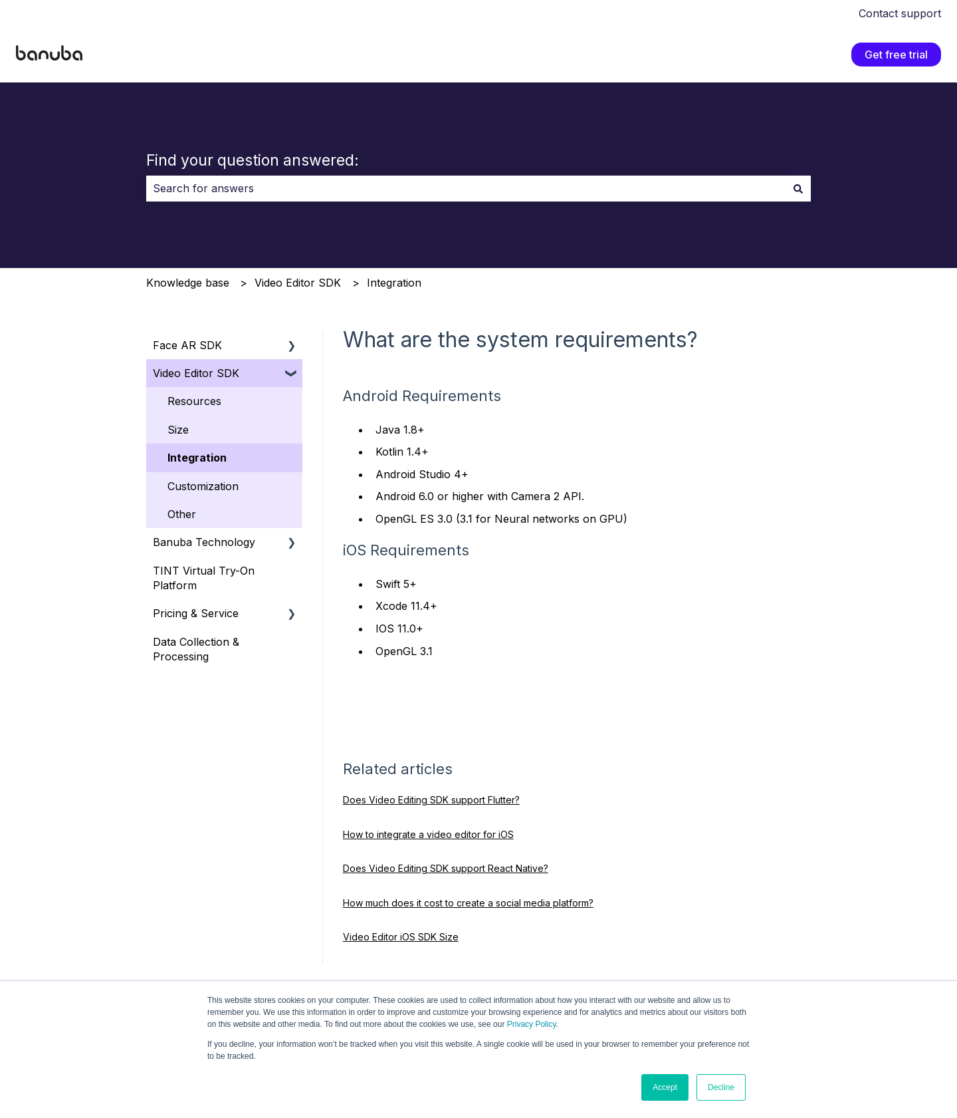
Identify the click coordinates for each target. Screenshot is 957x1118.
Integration (394, 282)
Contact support (900, 13)
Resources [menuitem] (194, 401)
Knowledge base (187, 282)
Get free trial (896, 54)
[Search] (798, 188)
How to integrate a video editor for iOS (428, 834)
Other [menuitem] (181, 514)
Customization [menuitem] (203, 486)
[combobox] (466, 188)
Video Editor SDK (298, 282)
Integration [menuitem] (197, 457)
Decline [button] (721, 1087)
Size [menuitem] (178, 429)
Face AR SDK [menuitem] (187, 345)
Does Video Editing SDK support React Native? (445, 868)
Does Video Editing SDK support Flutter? (431, 799)
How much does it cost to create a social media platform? (468, 902)
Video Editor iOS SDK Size (401, 936)
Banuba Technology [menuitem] (204, 542)
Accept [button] (665, 1087)
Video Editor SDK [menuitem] (196, 373)
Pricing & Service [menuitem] (196, 613)
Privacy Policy (531, 1024)
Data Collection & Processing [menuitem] (196, 649)
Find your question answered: (252, 160)
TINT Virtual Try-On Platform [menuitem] (204, 578)
